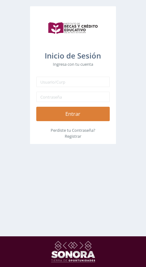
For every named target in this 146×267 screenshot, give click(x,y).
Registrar (73, 136)
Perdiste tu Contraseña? (73, 130)
